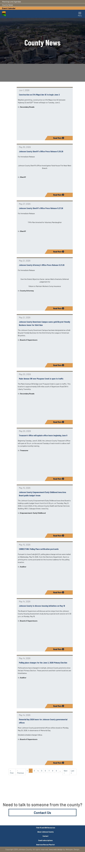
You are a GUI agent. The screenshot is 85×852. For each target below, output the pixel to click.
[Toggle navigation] (80, 14)
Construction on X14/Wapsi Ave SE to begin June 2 (39, 94)
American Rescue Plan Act (45, 844)
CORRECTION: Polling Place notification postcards (39, 549)
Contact (45, 836)
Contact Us (42, 812)
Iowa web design (56, 849)
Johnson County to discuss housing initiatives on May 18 (42, 605)
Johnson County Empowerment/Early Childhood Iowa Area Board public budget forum (42, 494)
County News (7, 5)
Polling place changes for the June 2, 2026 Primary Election (43, 662)
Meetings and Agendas (11, 1)
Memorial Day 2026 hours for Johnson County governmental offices (43, 721)
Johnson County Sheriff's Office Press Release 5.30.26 (41, 151)
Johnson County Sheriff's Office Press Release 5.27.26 (41, 208)
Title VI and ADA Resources (45, 827)
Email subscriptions (45, 840)
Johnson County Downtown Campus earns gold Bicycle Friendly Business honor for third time (44, 323)
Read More (58, 138)
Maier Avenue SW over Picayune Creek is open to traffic (41, 378)
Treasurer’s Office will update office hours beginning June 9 (43, 435)
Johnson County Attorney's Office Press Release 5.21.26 (41, 265)
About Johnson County (45, 832)
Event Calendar (8, 8)
